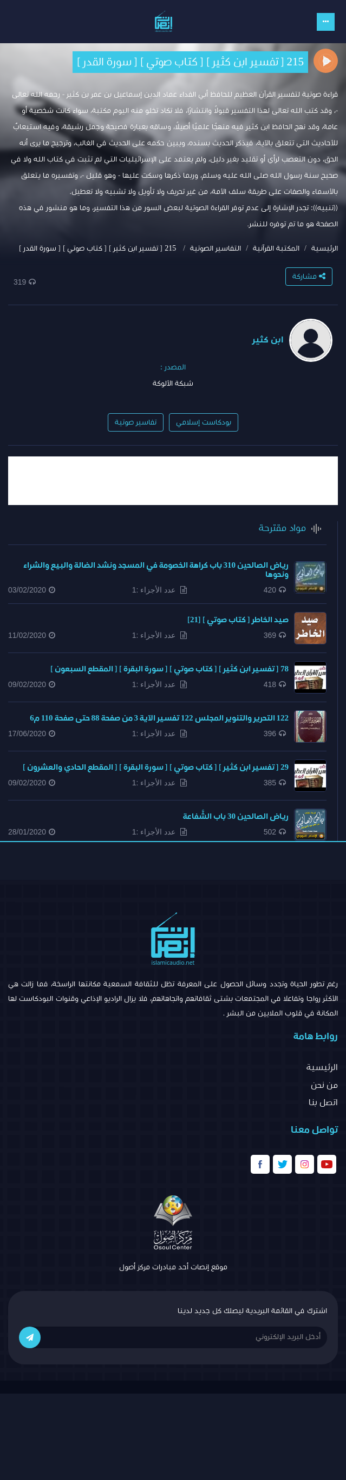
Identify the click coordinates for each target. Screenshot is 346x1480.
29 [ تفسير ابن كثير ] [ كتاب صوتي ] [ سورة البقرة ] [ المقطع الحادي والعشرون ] (156, 767)
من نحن (324, 1085)
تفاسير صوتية (135, 422)
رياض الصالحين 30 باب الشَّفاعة (236, 816)
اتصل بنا (323, 1102)
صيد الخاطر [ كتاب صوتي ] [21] (238, 620)
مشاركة (308, 276)
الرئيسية (324, 248)
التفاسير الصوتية (215, 248)
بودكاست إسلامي (203, 422)
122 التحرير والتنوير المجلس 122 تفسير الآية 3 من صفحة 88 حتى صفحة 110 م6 (159, 718)
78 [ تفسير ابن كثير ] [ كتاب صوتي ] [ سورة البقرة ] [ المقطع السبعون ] (169, 669)
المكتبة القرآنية (276, 248)
